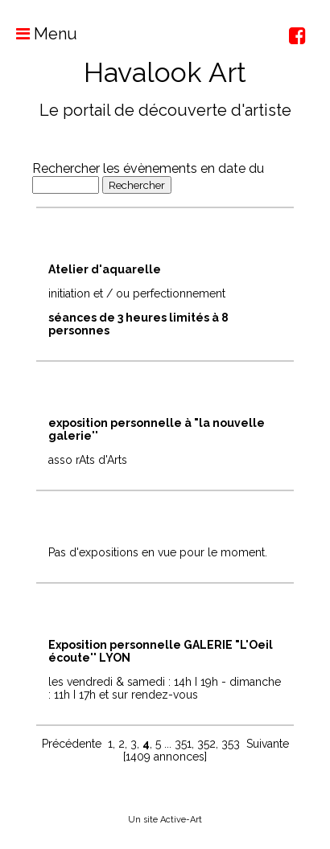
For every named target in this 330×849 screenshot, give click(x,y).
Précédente (71, 743)
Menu (38, 33)
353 (230, 743)
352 (206, 743)
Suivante (267, 743)
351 (183, 743)
